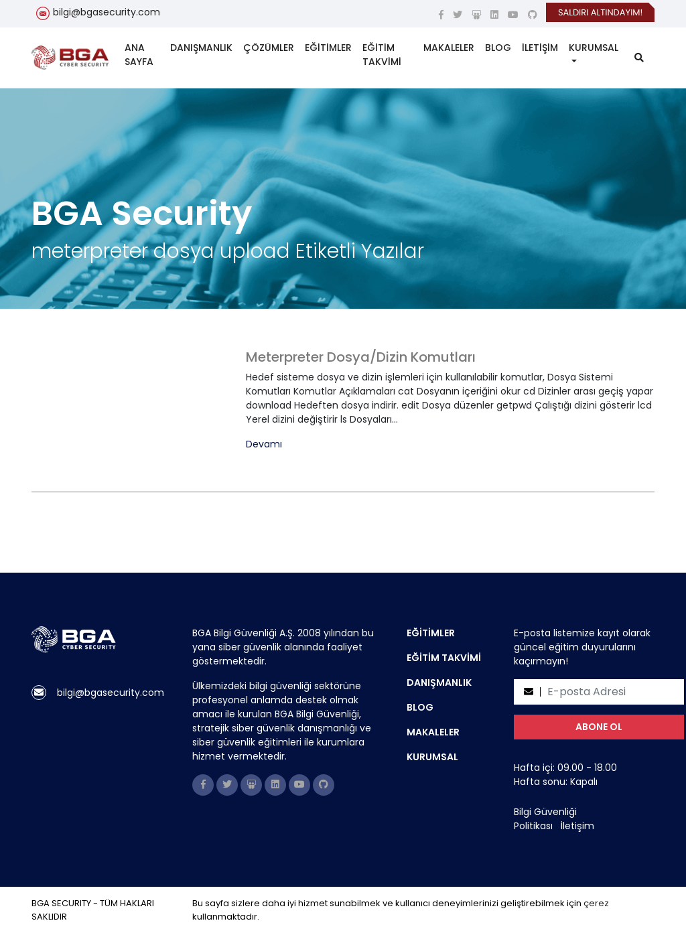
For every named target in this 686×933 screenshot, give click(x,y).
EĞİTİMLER (328, 47)
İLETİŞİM (540, 47)
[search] (639, 58)
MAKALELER (448, 47)
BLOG (498, 47)
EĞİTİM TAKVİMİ (381, 54)
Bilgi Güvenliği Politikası (545, 819)
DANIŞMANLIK (201, 47)
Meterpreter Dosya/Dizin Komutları (361, 357)
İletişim (577, 826)
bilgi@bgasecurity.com (106, 12)
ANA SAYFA (139, 54)
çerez (596, 903)
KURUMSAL (593, 47)
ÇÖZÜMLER (268, 47)
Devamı (264, 444)
